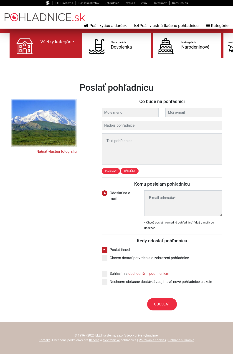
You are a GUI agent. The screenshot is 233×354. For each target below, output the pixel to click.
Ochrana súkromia (181, 340)
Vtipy (144, 3)
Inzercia (130, 3)
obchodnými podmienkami (149, 273)
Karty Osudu (180, 3)
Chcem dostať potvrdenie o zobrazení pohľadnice (145, 258)
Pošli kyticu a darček (105, 25)
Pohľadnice (112, 3)
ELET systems (64, 3)
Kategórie (217, 25)
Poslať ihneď (116, 250)
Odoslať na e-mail (116, 195)
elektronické (111, 340)
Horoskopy (160, 3)
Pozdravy (110, 171)
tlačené (94, 340)
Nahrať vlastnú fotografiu (56, 151)
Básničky (129, 171)
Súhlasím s (136, 273)
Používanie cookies (152, 340)
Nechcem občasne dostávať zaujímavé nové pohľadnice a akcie (157, 282)
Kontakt (44, 340)
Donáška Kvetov (89, 3)
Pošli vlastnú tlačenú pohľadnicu (166, 25)
